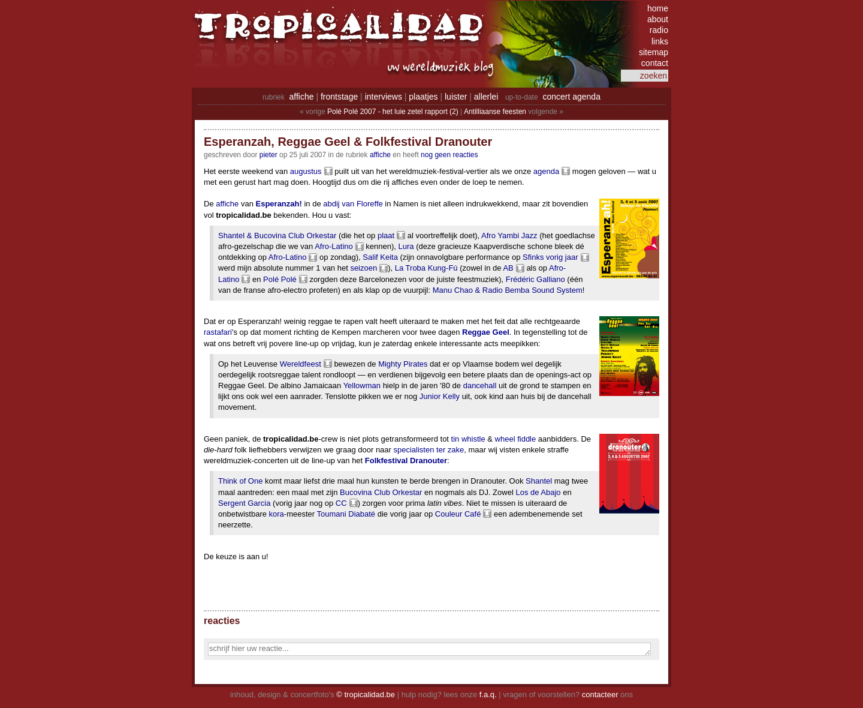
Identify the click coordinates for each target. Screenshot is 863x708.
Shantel (539, 480)
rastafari (218, 332)
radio (659, 30)
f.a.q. (488, 694)
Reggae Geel (485, 332)
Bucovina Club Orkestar (381, 492)
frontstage (339, 96)
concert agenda (571, 96)
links (659, 41)
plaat (386, 235)
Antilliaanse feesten (495, 111)
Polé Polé (280, 279)
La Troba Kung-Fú (426, 267)
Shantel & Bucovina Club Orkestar (277, 235)
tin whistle (468, 438)
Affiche (380, 155)
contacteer (600, 694)
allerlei (486, 96)
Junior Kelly (440, 396)
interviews (383, 96)
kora (276, 513)
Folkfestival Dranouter (406, 460)
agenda (546, 171)
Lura (406, 246)
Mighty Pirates (402, 363)
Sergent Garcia (244, 503)
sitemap (653, 52)
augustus (306, 171)
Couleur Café (458, 513)
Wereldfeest (300, 363)
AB (508, 267)
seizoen (363, 267)
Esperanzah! (279, 203)
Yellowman (362, 385)
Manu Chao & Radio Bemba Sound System (508, 290)
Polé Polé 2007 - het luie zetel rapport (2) (392, 111)
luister (456, 96)
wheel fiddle (515, 438)
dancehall (480, 385)
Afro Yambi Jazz (509, 235)
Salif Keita (380, 257)
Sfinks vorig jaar (550, 257)
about (657, 19)
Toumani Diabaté (346, 513)
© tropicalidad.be (365, 694)
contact (654, 63)
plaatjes (423, 96)
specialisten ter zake (429, 449)
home (657, 8)
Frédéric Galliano (535, 279)
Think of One (240, 480)
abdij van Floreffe (353, 203)
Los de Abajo (537, 492)
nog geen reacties (449, 155)
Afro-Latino (334, 246)
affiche (301, 96)
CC (341, 503)
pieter (268, 155)
